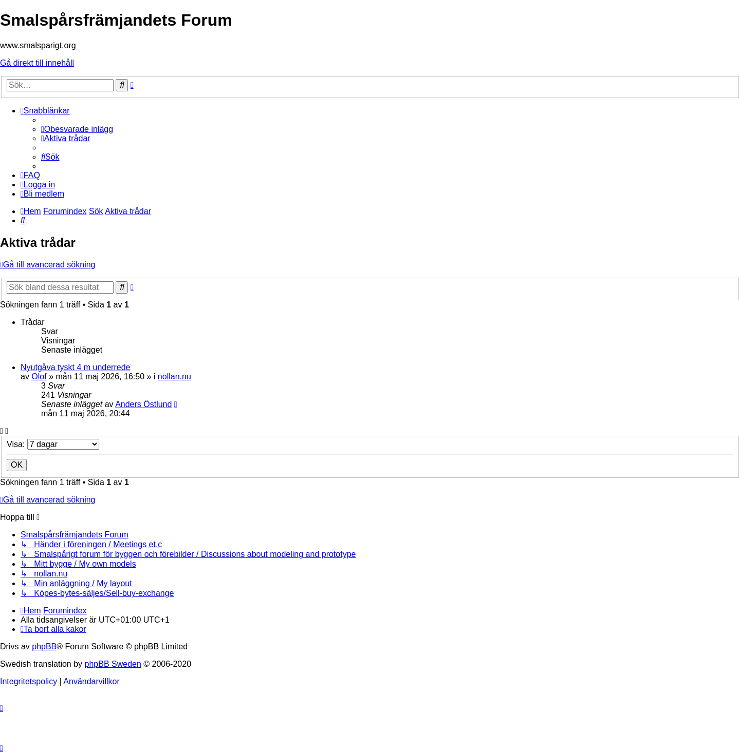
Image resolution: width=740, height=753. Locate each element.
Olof (38, 376)
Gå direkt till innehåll (37, 63)
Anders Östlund (143, 404)
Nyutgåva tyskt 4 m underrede (75, 367)
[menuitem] (77, 129)
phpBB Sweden (113, 664)
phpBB (44, 646)
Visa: (53, 444)
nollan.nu (174, 376)
